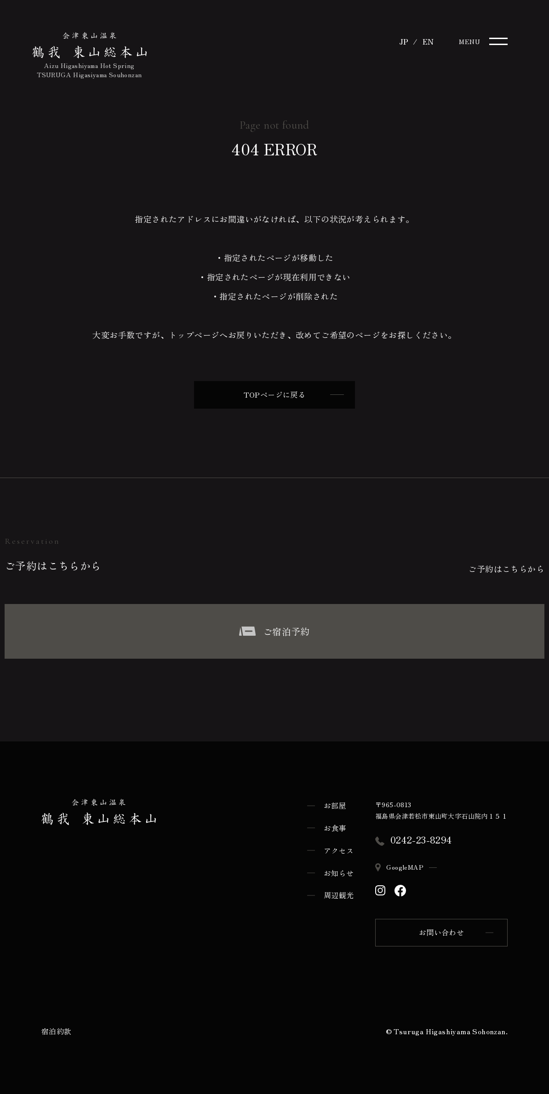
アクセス (339, 848)
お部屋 (335, 803)
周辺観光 (339, 893)
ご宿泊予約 (274, 629)
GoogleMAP (406, 865)
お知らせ (339, 871)
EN (428, 41)
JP (404, 41)
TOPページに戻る (294, 395)
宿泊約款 (56, 1029)
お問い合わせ (441, 931)
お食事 (335, 826)
